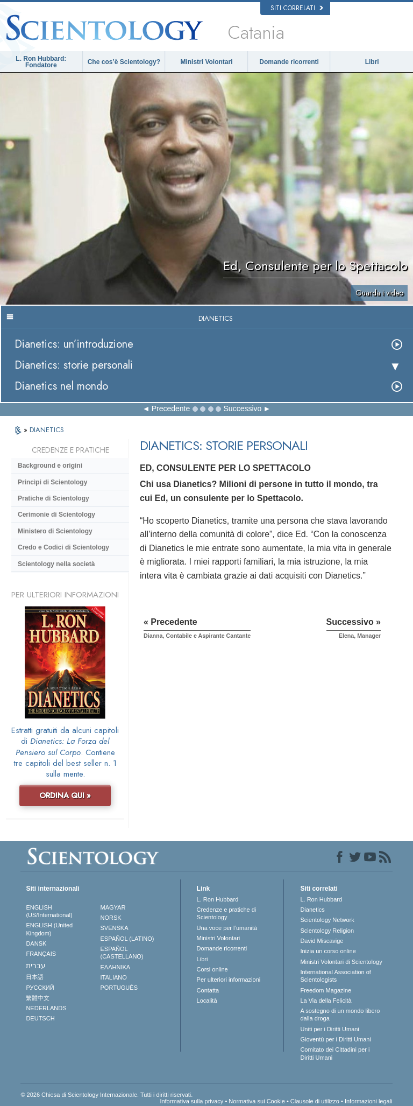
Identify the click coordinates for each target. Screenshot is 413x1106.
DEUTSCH (40, 1018)
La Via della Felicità (325, 1000)
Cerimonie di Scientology (56, 514)
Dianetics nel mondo (61, 386)
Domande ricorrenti (289, 62)
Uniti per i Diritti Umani (329, 1029)
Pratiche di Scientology (53, 498)
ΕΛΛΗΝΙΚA (116, 967)
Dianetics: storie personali (74, 365)
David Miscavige (321, 941)
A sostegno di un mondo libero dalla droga (340, 1015)
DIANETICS (47, 430)
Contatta (208, 990)
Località (207, 1000)
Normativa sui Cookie (257, 1101)
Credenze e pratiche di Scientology (227, 913)
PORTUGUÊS (119, 987)
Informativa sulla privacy (191, 1101)
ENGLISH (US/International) (49, 911)
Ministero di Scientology (55, 531)
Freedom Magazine (325, 990)
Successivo (243, 408)
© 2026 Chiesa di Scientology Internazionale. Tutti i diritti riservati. (106, 1094)
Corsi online (212, 969)
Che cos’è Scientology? (124, 62)
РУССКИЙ (40, 987)
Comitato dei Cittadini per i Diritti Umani (334, 1053)
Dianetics (312, 909)
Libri (372, 62)
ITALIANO (114, 977)
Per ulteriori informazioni (229, 979)
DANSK (36, 943)
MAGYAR (113, 907)
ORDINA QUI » (65, 795)
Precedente (171, 408)
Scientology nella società (56, 564)
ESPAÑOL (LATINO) (127, 938)
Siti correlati (296, 8)
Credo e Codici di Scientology (63, 547)
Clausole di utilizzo (314, 1101)
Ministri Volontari (206, 62)
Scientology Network (327, 920)
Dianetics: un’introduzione (74, 344)
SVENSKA (115, 928)
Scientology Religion (327, 930)
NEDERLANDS (46, 1008)
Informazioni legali (369, 1101)
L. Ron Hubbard (218, 899)
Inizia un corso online (327, 951)
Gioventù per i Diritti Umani (335, 1039)
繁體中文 (37, 998)
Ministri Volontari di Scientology (341, 962)
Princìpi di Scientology (52, 482)
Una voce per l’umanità (227, 928)
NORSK (111, 917)
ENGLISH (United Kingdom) (49, 929)
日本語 (35, 977)
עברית (36, 965)
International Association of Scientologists (335, 976)
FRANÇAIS (41, 953)
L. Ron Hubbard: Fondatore (41, 62)
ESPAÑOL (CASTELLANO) (122, 953)
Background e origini (50, 465)
